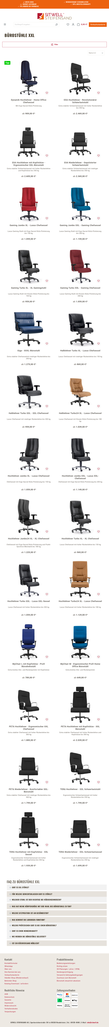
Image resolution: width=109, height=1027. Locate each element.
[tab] (57, 887)
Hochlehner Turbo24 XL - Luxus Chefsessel (80, 601)
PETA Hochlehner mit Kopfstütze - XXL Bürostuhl (80, 727)
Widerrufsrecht (10, 1006)
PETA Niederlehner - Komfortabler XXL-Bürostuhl (29, 790)
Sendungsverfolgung (65, 972)
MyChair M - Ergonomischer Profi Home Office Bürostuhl (80, 665)
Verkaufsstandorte (97, 24)
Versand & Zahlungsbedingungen (70, 975)
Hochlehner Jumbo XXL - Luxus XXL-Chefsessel (80, 477)
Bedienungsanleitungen (66, 963)
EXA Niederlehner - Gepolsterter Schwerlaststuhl (80, 163)
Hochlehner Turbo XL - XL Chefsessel (80, 538)
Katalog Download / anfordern (16, 984)
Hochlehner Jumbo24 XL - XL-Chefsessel (28, 538)
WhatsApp (9, 966)
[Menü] (5, 24)
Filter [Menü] (54, 44)
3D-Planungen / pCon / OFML (68, 969)
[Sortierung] (96, 53)
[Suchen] (56, 24)
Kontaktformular (11, 963)
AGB (6, 994)
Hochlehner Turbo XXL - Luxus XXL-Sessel (28, 601)
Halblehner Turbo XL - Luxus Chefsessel (80, 350)
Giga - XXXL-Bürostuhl (28, 350)
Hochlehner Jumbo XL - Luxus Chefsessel (28, 476)
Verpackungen (10, 1012)
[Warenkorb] (82, 24)
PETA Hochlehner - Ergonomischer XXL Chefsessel (28, 727)
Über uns (8, 969)
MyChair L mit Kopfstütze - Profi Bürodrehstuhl (29, 665)
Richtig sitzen (62, 966)
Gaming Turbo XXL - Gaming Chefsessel (80, 288)
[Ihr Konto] (73, 24)
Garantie (8, 1000)
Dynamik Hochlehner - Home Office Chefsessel (28, 101)
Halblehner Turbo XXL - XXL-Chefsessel (29, 413)
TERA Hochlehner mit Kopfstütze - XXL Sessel (28, 853)
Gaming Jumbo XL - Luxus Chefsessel (29, 225)
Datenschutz (9, 997)
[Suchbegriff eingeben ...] (34, 24)
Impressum (9, 1003)
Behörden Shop (10, 981)
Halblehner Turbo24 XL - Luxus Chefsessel (80, 413)
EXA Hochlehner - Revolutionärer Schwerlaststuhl (80, 101)
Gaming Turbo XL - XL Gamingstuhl (28, 288)
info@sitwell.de (93, 1022)
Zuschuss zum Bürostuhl (66, 978)
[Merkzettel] (68, 24)
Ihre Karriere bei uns (13, 972)
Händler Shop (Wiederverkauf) (16, 978)
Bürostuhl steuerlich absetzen (68, 981)
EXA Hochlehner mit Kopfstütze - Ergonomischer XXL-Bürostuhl (28, 163)
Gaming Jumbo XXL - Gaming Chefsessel (80, 225)
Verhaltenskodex (11, 1009)
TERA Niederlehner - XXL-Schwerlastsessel (80, 852)
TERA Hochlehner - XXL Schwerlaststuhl (80, 789)
